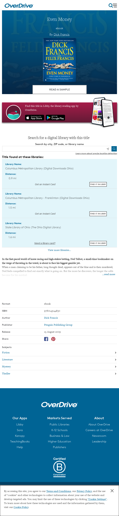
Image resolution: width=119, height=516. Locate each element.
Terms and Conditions (58, 491)
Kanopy (20, 435)
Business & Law (59, 435)
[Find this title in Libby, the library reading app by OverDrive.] (59, 112)
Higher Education (59, 441)
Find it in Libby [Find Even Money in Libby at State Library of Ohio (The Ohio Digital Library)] (98, 243)
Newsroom (99, 435)
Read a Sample (59, 89)
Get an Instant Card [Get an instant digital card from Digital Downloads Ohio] (44, 184)
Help (20, 447)
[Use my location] (107, 149)
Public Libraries (60, 424)
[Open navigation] (113, 5)
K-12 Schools (59, 430)
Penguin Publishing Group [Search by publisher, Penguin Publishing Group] (58, 325)
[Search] (114, 148)
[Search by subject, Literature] (59, 359)
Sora (20, 430)
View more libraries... (59, 250)
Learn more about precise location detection (96, 153)
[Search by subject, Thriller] (59, 373)
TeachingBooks (20, 441)
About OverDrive (99, 424)
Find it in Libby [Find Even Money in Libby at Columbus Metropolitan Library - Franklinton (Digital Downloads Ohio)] (98, 213)
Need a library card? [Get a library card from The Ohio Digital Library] (44, 243)
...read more (108, 274)
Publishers (59, 447)
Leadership (99, 441)
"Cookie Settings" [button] (97, 499)
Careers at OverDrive (99, 430)
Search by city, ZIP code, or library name (59, 144)
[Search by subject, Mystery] (59, 366)
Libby (19, 424)
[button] (20, 418)
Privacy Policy (84, 491)
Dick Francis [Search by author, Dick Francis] (62, 34)
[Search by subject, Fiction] (59, 352)
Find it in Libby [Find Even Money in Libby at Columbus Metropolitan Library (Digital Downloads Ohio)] (98, 184)
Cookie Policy (21, 507)
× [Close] (112, 490)
